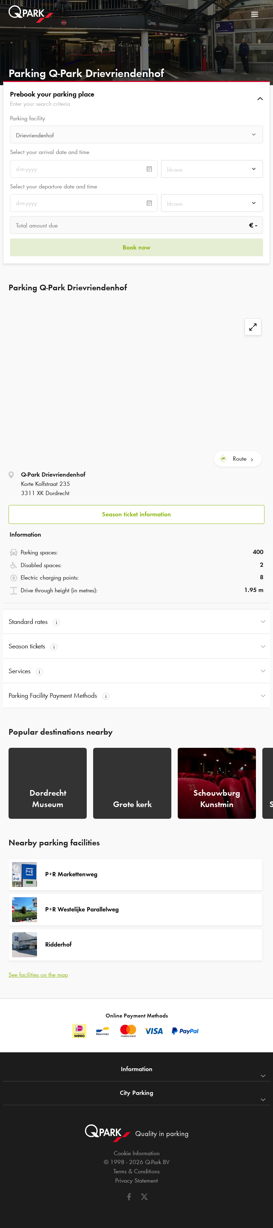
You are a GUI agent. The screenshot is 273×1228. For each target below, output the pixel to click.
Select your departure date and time (53, 186)
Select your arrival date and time (49, 152)
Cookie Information (137, 1153)
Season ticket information (136, 514)
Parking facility (27, 118)
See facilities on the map (38, 974)
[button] (136, 98)
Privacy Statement (136, 1180)
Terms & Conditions (136, 1171)
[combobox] (136, 136)
